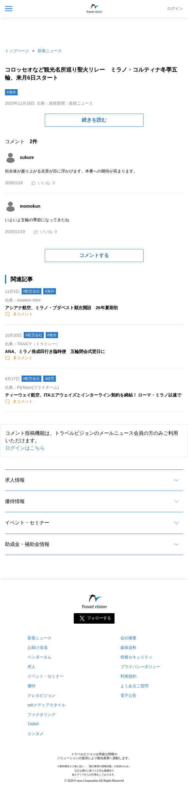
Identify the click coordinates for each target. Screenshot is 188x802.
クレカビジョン (41, 695)
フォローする (99, 618)
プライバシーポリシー (140, 666)
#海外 (11, 92)
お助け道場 (37, 647)
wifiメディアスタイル (46, 705)
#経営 (49, 378)
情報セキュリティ (136, 657)
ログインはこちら (25, 448)
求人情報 (15, 480)
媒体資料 (128, 647)
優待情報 (15, 501)
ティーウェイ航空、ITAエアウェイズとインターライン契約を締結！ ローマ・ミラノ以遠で (93, 395)
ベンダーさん (39, 657)
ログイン (175, 8)
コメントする (94, 255)
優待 (31, 686)
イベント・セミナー (27, 522)
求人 (31, 666)
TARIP (33, 724)
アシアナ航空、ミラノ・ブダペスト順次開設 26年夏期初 (61, 307)
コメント (22, 314)
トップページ (17, 50)
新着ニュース (50, 50)
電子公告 (128, 695)
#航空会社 (31, 291)
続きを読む (94, 120)
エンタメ (35, 733)
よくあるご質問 (134, 686)
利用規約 (128, 676)
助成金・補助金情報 (27, 544)
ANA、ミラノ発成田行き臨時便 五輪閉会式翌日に (55, 351)
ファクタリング (41, 714)
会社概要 (128, 638)
